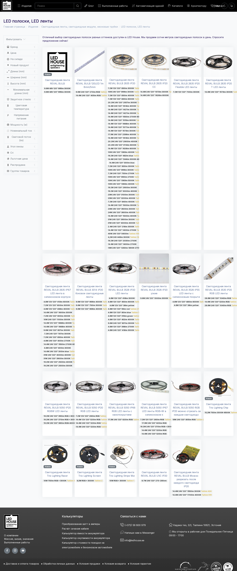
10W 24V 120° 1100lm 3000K (61, 319)
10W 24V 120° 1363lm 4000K (126, 152)
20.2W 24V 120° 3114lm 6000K (126, 145)
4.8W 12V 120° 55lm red (123, 309)
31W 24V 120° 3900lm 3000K (126, 219)
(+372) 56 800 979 (133, 525)
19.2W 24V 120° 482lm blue (126, 156)
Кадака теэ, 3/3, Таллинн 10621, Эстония (195, 525)
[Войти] (224, 6)
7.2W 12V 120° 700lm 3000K (186, 92)
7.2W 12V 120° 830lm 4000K (126, 95)
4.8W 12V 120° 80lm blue (124, 312)
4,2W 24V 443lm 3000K (124, 237)
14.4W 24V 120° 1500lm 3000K (126, 205)
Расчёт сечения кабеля (75, 528)
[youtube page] (23, 551)
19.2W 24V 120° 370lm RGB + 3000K (66, 419)
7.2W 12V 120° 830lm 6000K (126, 99)
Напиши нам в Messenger (137, 532)
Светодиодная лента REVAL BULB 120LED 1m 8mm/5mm (89, 83)
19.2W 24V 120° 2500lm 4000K (63, 362)
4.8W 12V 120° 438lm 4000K (61, 309)
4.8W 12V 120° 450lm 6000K (126, 302)
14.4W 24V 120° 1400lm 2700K (122, 244)
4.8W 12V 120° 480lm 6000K (189, 302)
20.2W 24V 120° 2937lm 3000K (127, 102)
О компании (11, 535)
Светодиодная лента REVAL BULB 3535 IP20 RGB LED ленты (218, 290)
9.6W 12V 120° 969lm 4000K (93, 302)
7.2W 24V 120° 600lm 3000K (62, 316)
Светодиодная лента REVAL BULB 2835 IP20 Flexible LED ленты (186, 83)
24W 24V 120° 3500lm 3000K (126, 209)
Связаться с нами (133, 516)
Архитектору (196, 6)
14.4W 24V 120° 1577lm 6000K (126, 127)
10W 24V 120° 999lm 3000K (125, 92)
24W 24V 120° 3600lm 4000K (126, 212)
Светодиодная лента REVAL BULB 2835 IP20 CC (154, 83)
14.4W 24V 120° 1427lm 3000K (127, 109)
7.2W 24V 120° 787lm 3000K (57, 334)
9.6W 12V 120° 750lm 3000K (93, 305)
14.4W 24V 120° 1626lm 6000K (154, 95)
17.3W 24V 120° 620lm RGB (125, 419)
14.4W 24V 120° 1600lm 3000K (58, 312)
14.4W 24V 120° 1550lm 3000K (191, 491)
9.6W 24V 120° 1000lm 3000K (159, 298)
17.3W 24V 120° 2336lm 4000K (127, 134)
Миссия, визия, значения (18, 538)
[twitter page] (15, 551)
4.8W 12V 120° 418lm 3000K (122, 298)
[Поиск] (54, 6)
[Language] (216, 6)
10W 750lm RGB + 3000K (59, 481)
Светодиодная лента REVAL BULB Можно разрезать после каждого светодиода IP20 (186, 479)
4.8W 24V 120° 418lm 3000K (126, 330)
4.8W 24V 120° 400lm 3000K (57, 348)
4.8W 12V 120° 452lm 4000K (126, 319)
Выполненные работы (113, 6)
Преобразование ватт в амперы (81, 524)
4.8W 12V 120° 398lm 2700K (126, 327)
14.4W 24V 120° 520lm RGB (93, 423)
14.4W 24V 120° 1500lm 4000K (127, 216)
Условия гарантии (140, 563)
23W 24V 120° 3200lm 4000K (127, 198)
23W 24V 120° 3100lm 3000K (126, 195)
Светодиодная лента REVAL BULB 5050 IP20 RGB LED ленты (89, 408)
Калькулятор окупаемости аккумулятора (86, 538)
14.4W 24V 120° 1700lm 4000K (192, 495)
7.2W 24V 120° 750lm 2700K (126, 173)
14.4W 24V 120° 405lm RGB (93, 95)
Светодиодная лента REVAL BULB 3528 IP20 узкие (154, 290)
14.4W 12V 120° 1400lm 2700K (127, 230)
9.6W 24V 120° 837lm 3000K (61, 330)
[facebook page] (7, 551)
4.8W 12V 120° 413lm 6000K (61, 302)
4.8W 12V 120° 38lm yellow (122, 305)
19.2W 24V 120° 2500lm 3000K (58, 366)
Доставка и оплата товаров (22, 563)
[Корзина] (232, 6)
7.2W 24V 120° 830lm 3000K (126, 166)
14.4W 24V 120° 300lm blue (121, 163)
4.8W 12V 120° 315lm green (125, 316)
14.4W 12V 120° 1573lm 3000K (126, 131)
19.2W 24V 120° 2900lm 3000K (122, 187)
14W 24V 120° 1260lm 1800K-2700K (124, 248)
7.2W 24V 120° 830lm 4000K (61, 337)
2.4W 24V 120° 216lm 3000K (126, 226)
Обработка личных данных (59, 563)
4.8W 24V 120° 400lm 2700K (61, 341)
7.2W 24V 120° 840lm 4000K (126, 202)
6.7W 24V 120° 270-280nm (154, 481)
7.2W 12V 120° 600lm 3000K (61, 305)
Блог (89, 6)
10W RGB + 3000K (121, 481)
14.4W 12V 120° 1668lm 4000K (127, 124)
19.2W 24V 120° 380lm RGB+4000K (64, 423)
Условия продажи (89, 563)
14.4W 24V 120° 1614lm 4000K (126, 106)
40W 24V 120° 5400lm (123, 234)
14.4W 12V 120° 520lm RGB (93, 419)
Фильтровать (15, 39)
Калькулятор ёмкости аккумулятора (83, 533)
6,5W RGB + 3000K (89, 481)
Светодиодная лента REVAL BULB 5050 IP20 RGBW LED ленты (57, 408)
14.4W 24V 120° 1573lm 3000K (158, 92)
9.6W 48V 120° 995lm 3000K (57, 88)
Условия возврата (115, 563)
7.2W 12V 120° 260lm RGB (92, 416)
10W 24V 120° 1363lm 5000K (126, 180)
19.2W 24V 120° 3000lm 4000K (127, 191)
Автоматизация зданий (148, 6)
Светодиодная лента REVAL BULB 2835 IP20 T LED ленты (218, 83)
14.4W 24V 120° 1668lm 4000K (62, 327)
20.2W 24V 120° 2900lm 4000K (128, 141)
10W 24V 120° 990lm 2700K (126, 177)
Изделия (24, 6)
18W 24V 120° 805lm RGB (189, 419)
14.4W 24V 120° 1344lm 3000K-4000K (131, 159)
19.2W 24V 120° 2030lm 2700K (122, 241)
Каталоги (175, 6)
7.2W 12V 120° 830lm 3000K (125, 88)
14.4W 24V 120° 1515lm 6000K (126, 120)
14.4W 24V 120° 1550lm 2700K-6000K (131, 117)
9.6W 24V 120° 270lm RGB (93, 92)
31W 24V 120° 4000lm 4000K (126, 223)
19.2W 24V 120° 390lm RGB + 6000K (65, 416)
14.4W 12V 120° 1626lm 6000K (126, 148)
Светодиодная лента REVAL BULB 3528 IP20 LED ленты (121, 290)
